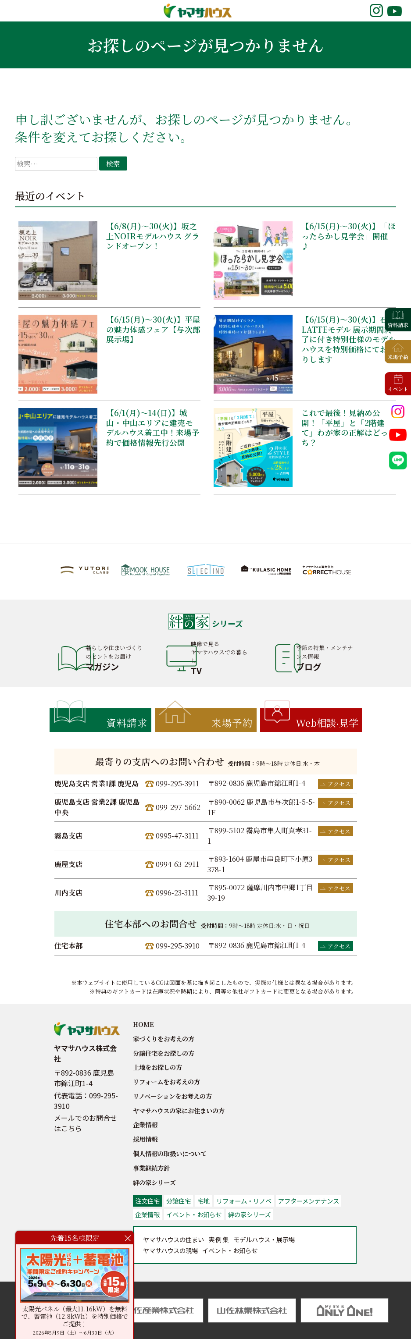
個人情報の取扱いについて (170, 1153)
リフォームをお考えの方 (166, 1081)
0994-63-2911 (177, 864)
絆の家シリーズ (154, 1182)
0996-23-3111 (177, 893)
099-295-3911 (177, 783)
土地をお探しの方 (157, 1067)
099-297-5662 (178, 807)
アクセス (339, 784)
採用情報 (145, 1139)
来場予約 (232, 722)
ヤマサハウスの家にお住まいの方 (179, 1110)
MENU (18, 11)
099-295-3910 (178, 946)
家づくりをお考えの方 (163, 1038)
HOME (143, 1024)
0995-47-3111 (177, 836)
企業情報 (145, 1124)
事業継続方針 (151, 1167)
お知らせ (229, 1250)
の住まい (173, 1239)
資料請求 (126, 722)
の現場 (170, 1250)
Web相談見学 (327, 722)
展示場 (264, 1239)
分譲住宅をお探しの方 (163, 1053)
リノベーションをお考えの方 (172, 1096)
